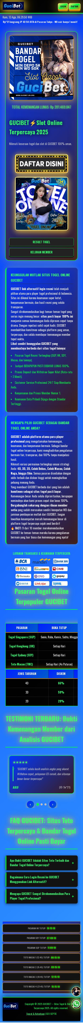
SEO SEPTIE (51, 1013)
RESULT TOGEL (41, 242)
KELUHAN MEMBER (41, 252)
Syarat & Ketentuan (35, 1013)
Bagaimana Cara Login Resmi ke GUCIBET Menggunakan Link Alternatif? (34, 879)
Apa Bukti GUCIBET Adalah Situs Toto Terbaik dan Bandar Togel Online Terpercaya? (39, 862)
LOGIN (63, 6)
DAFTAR (74, 6)
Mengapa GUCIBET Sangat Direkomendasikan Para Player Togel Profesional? (40, 896)
